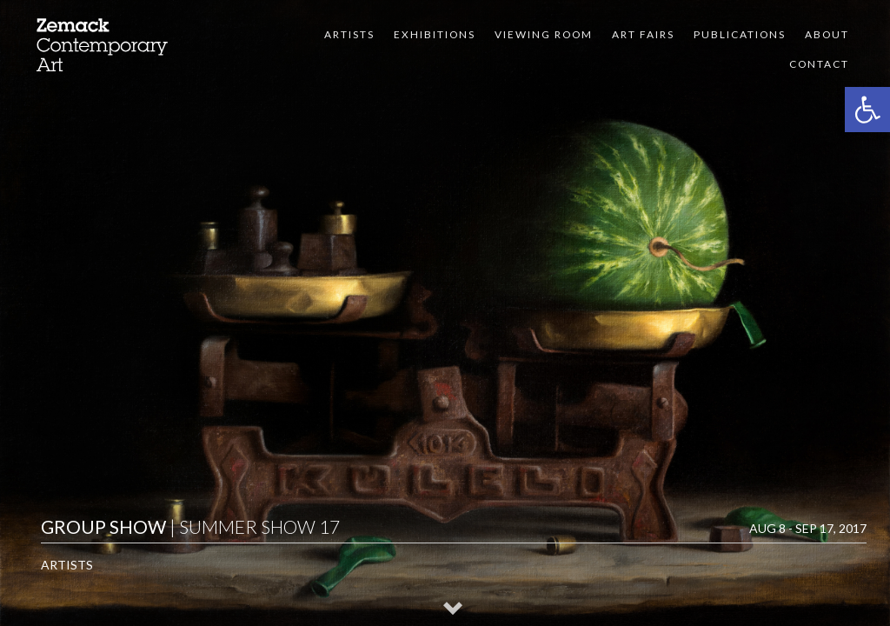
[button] (867, 109)
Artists (349, 34)
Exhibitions (434, 34)
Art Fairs (643, 34)
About (827, 34)
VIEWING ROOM (544, 34)
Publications (740, 34)
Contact (819, 63)
